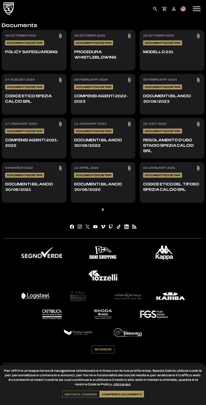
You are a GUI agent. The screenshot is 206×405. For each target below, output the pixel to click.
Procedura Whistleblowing (95, 54)
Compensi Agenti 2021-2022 (31, 142)
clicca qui (121, 384)
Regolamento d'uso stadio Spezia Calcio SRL (168, 145)
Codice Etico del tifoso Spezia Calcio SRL (171, 186)
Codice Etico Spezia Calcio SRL (28, 98)
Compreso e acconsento (122, 394)
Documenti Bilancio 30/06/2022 (98, 142)
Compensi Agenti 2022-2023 (101, 98)
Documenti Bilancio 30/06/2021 (29, 186)
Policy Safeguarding (31, 52)
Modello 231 (158, 52)
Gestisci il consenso (80, 394)
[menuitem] (155, 9)
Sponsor (103, 350)
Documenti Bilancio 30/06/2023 (167, 98)
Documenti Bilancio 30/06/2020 (98, 186)
